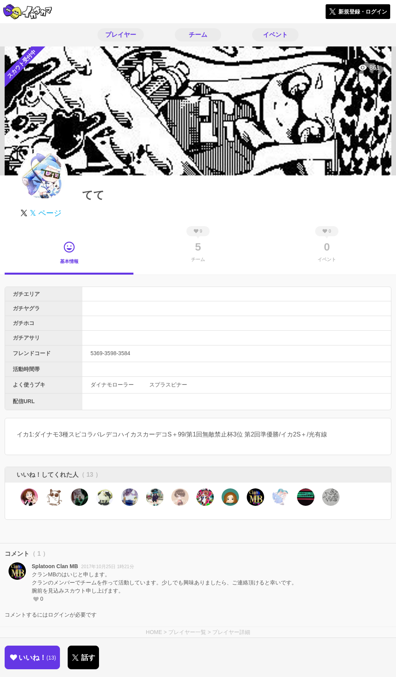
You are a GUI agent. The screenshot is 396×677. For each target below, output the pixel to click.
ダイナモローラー (112, 384)
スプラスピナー (168, 384)
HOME (154, 632)
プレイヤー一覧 (187, 632)
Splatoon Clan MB (55, 566)
